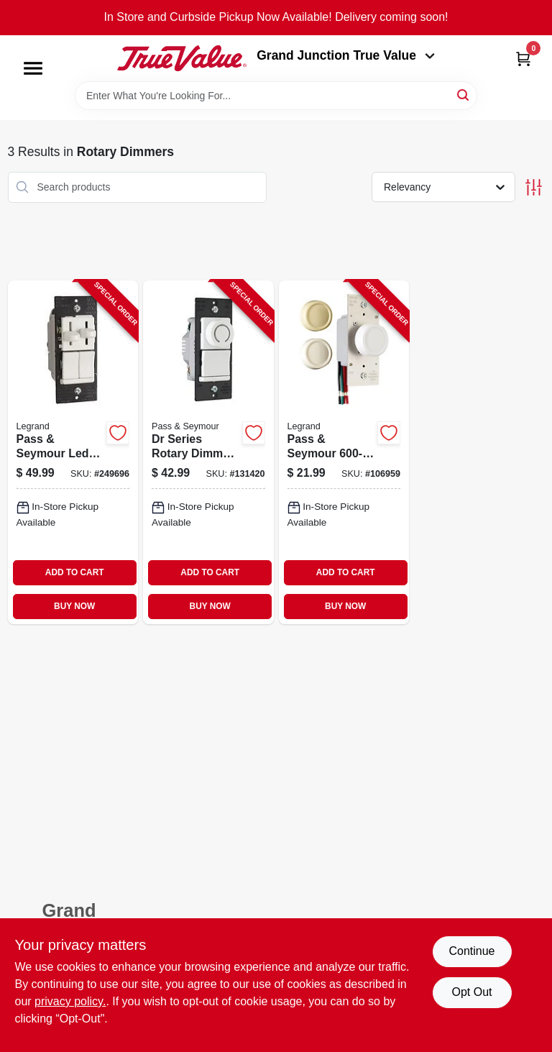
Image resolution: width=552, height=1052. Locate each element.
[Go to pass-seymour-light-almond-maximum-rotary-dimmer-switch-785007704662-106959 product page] (344, 452)
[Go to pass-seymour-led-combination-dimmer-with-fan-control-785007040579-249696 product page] (73, 452)
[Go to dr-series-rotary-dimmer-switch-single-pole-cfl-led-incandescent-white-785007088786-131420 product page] (208, 452)
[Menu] (33, 68)
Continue (471, 951)
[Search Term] (276, 95)
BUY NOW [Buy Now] (74, 606)
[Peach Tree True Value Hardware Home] (182, 58)
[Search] (464, 94)
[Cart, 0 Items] (523, 58)
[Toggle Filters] (533, 187)
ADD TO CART (74, 572)
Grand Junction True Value (346, 55)
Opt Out (471, 992)
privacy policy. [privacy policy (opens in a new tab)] (70, 1001)
